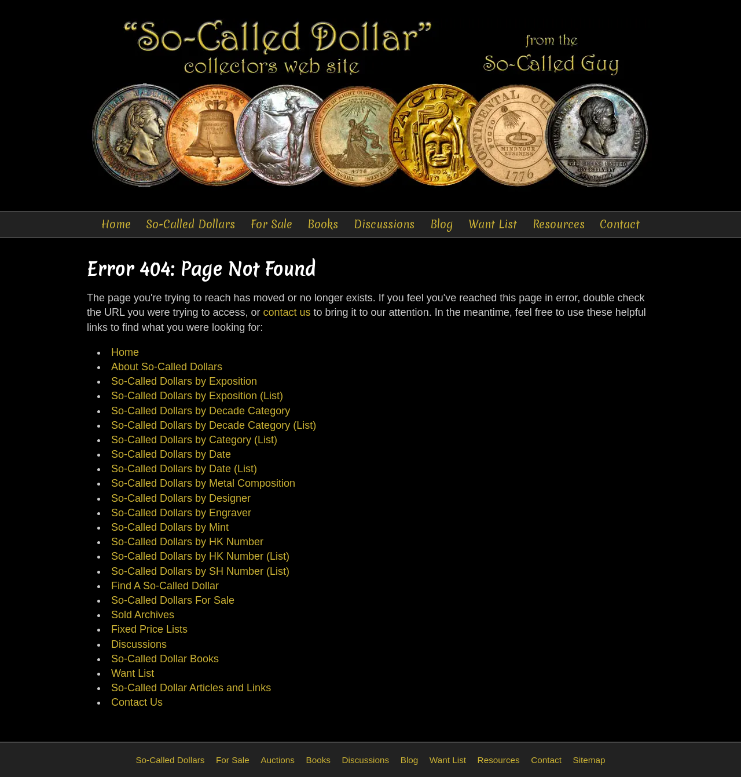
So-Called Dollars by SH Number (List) (200, 571)
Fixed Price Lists (149, 629)
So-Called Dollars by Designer (181, 498)
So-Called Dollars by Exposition (184, 381)
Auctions (278, 760)
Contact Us (137, 702)
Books (322, 224)
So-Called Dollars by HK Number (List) (200, 556)
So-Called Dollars (190, 224)
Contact (620, 224)
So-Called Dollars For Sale (172, 600)
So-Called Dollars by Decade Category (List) (213, 425)
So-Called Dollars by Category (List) (194, 440)
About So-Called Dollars (166, 367)
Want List (492, 224)
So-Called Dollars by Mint (170, 527)
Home (116, 224)
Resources (559, 224)
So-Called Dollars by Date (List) (184, 469)
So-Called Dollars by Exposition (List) (197, 396)
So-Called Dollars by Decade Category (200, 411)
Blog (441, 224)
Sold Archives (142, 615)
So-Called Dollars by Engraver (181, 513)
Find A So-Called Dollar (165, 586)
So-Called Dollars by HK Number (187, 542)
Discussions (384, 224)
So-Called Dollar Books (165, 659)
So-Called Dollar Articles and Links (191, 688)
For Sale (271, 224)
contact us (286, 312)
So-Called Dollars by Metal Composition (203, 483)
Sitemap (589, 760)
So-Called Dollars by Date (171, 454)
